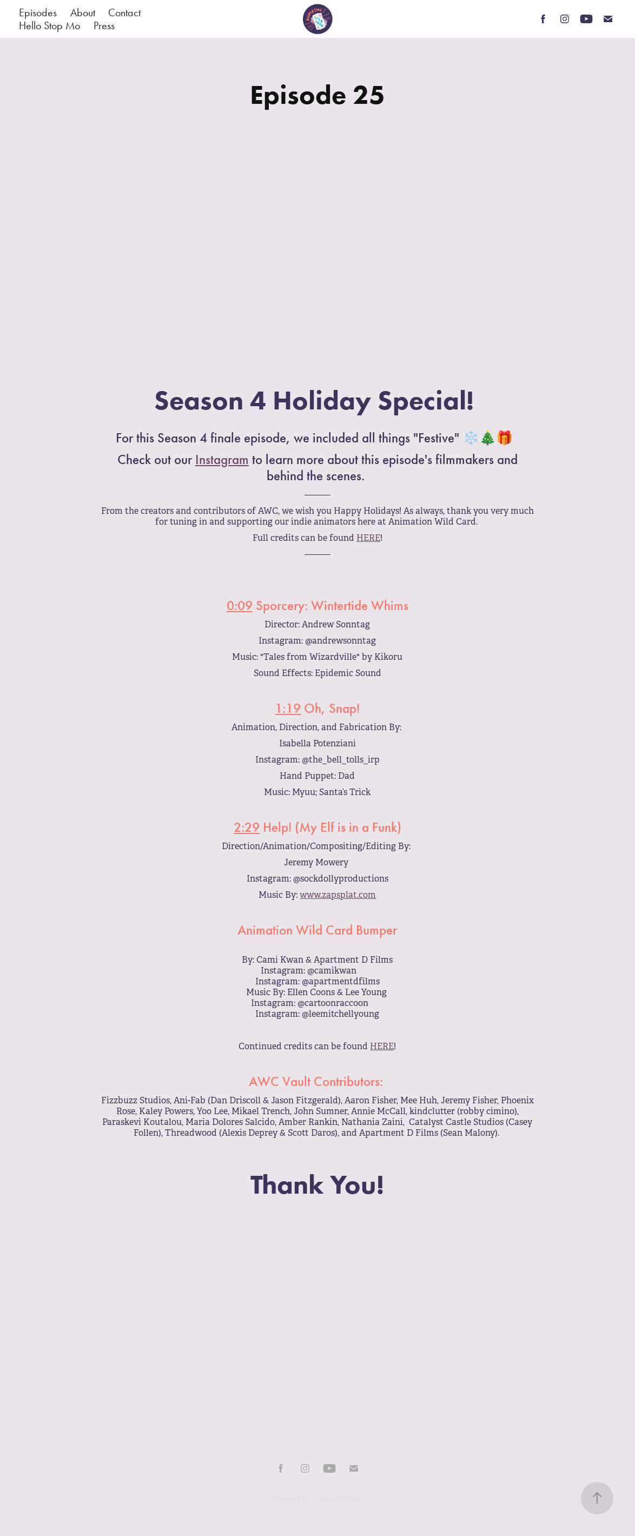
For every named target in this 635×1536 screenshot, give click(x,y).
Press (104, 25)
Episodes (38, 12)
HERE (368, 538)
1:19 (288, 708)
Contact (124, 12)
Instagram (222, 460)
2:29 (247, 827)
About (82, 12)
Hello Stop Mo (49, 25)
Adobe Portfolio (337, 1498)
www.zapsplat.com (338, 895)
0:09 (240, 606)
